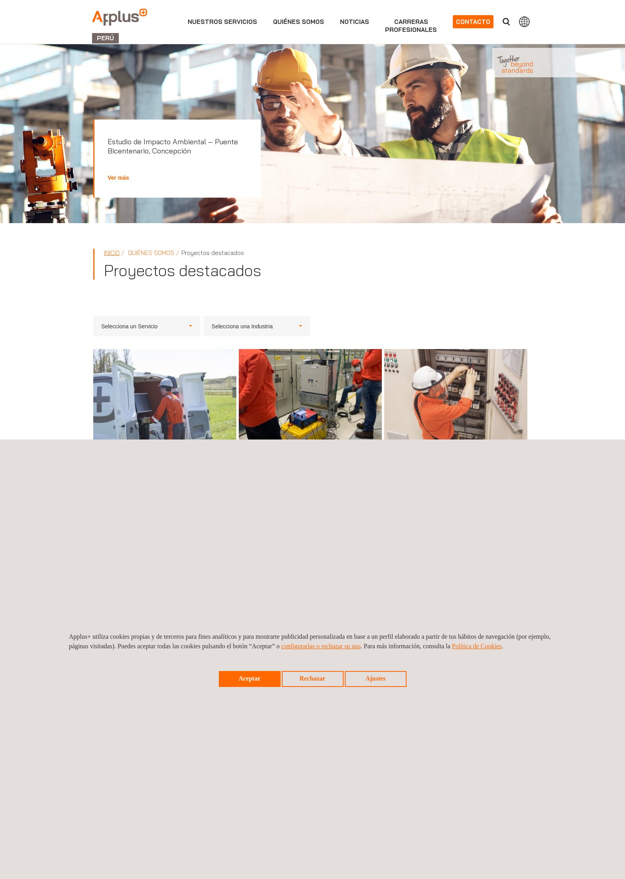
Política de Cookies (476, 646)
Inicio (112, 253)
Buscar (506, 21)
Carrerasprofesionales (411, 25)
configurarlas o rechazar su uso (321, 646)
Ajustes (376, 678)
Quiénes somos (298, 22)
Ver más (118, 178)
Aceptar (249, 678)
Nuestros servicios (222, 22)
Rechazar (313, 678)
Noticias (354, 22)
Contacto (473, 22)
